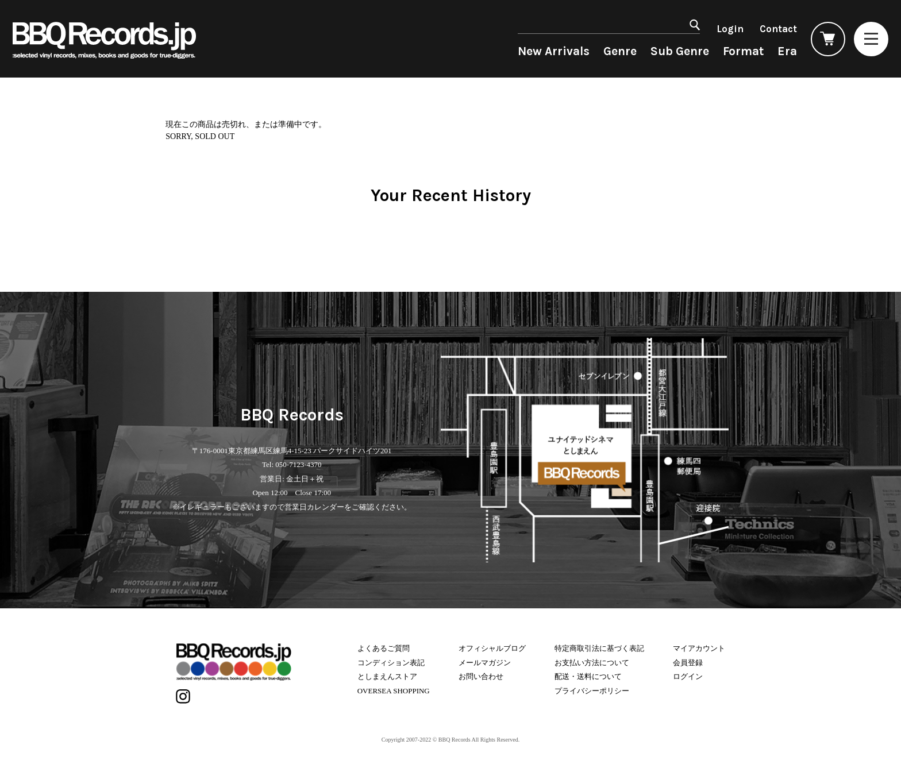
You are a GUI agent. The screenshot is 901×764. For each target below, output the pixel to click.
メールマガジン (485, 662)
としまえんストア (387, 676)
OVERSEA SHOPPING (393, 690)
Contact (778, 28)
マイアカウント (699, 648)
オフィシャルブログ (492, 648)
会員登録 (688, 662)
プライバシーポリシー (592, 690)
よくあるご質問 (383, 648)
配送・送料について (588, 676)
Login (730, 28)
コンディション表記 (391, 662)
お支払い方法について (592, 662)
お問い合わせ (481, 676)
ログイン (688, 676)
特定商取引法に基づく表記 (599, 648)
